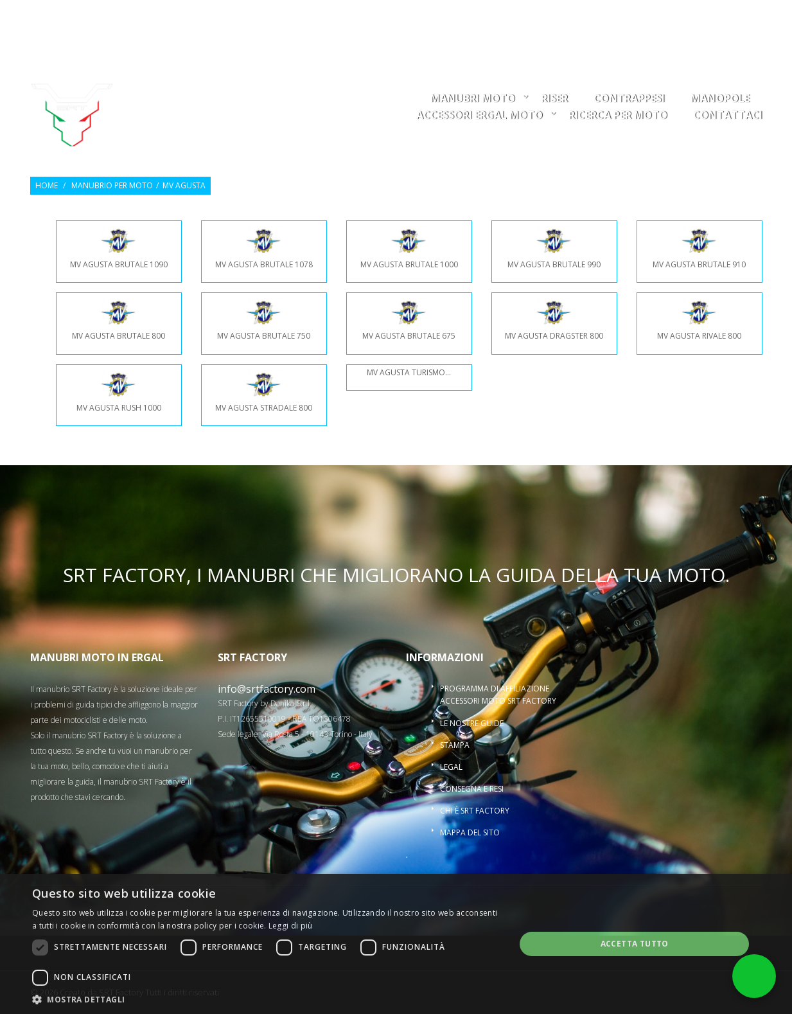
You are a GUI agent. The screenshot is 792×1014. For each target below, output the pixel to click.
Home (46, 185)
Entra (683, 17)
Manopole (720, 99)
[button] (266, 998)
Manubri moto (472, 99)
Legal (451, 766)
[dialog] (396, 944)
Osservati (634, 17)
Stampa (455, 745)
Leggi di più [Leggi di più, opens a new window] (290, 925)
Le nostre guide (472, 723)
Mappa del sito (470, 832)
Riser (554, 99)
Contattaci (727, 116)
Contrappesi (629, 99)
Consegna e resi (472, 788)
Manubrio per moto (112, 185)
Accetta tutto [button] (635, 943)
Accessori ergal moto (479, 116)
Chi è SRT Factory (474, 810)
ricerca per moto (617, 116)
